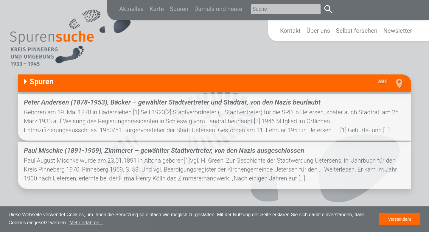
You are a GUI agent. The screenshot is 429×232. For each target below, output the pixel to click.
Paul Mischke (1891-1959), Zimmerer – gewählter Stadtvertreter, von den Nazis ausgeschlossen (164, 150)
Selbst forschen (356, 30)
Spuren (179, 9)
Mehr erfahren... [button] (86, 222)
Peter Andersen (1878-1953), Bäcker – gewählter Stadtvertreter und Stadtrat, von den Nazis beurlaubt (172, 102)
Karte (157, 9)
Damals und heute (218, 9)
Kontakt (290, 30)
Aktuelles (131, 9)
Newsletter (397, 30)
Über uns (318, 30)
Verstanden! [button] (399, 219)
